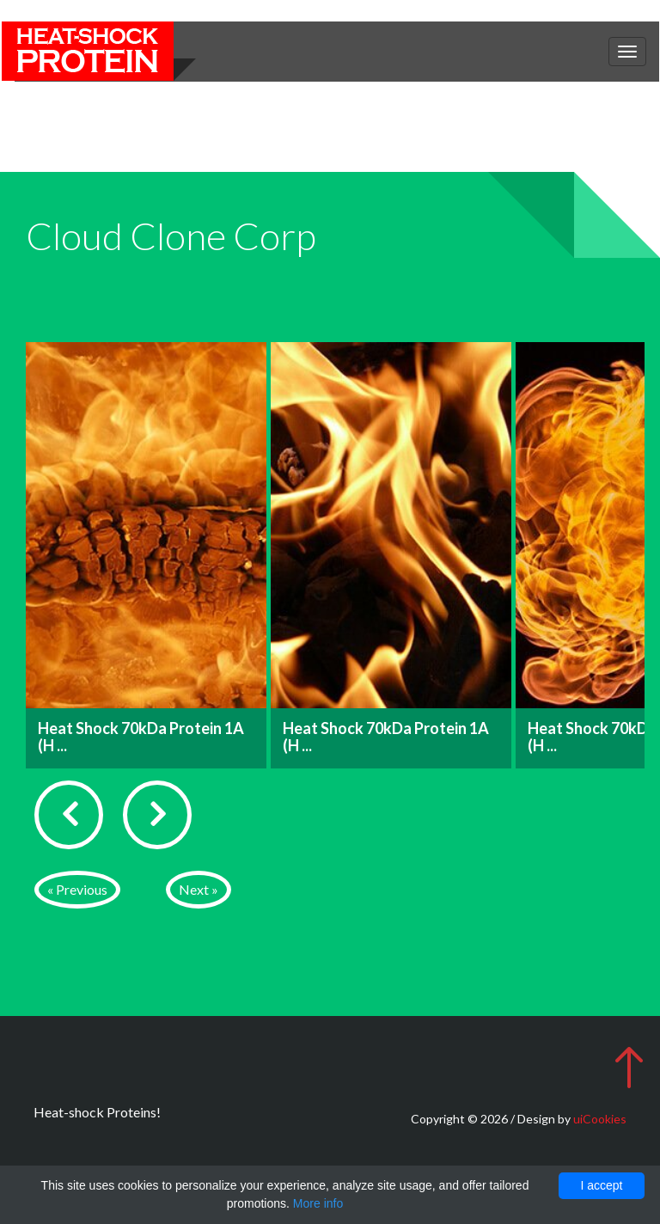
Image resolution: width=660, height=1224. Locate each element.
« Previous (77, 889)
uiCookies (599, 1118)
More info (318, 1203)
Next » (198, 889)
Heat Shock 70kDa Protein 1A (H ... (141, 737)
